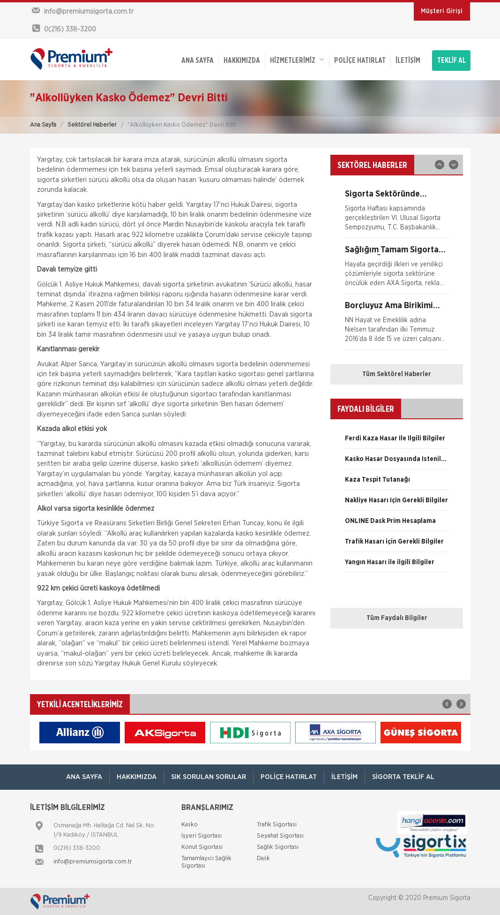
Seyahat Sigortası (280, 836)
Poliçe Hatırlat (360, 60)
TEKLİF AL (451, 60)
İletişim (408, 60)
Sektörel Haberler (92, 125)
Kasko (189, 825)
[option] (396, 213)
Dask (263, 858)
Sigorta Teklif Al (403, 776)
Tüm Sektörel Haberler (396, 374)
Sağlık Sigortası (278, 847)
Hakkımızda (242, 60)
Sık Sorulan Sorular (208, 776)
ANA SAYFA (197, 60)
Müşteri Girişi (442, 11)
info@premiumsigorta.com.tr (92, 862)
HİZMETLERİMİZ (297, 59)
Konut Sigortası (202, 847)
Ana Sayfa (43, 125)
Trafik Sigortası (277, 825)
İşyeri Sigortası (201, 836)
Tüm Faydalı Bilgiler (396, 618)
